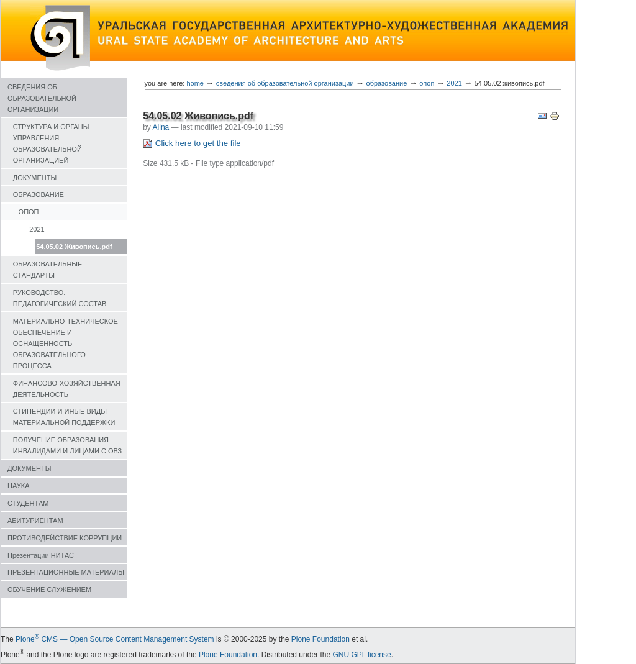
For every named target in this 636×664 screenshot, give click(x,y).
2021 (36, 229)
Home (195, 83)
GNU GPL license (361, 654)
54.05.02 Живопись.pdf (74, 246)
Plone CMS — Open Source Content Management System (115, 639)
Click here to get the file (191, 143)
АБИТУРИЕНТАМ (35, 520)
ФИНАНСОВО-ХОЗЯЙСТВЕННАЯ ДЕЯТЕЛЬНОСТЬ (66, 389)
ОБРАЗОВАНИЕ (38, 194)
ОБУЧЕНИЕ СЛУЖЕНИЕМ (49, 589)
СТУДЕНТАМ (27, 503)
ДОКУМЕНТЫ (35, 177)
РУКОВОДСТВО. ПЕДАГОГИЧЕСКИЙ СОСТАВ (60, 298)
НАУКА (18, 485)
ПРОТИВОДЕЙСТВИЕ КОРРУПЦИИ (64, 538)
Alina (161, 127)
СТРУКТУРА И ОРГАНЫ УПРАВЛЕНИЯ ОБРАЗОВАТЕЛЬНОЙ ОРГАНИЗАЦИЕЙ (51, 143)
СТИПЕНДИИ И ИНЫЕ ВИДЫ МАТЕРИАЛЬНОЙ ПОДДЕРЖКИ (64, 416)
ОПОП (29, 212)
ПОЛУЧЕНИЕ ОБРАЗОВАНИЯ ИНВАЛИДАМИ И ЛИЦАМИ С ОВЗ (67, 445)
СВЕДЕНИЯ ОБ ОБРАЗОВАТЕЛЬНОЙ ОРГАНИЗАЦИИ (41, 98)
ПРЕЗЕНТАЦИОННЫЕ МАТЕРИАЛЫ (65, 572)
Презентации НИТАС (40, 555)
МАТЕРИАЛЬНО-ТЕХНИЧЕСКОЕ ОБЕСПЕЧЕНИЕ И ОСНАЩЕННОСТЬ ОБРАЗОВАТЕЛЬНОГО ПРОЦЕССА (65, 343)
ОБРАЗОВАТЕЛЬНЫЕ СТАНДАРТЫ (48, 269)
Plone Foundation (320, 639)
